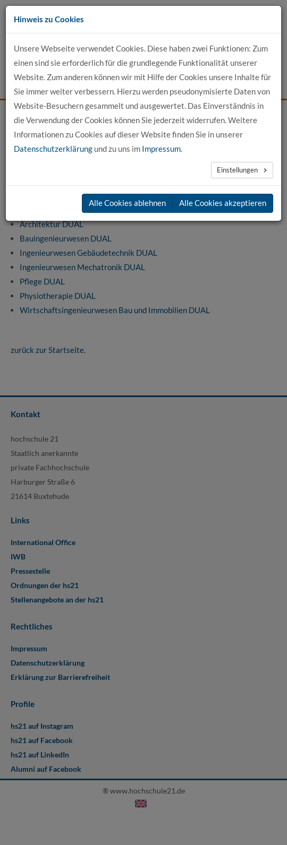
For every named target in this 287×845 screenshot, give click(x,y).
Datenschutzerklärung (53, 148)
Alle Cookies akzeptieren (222, 203)
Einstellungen (238, 170)
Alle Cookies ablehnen (127, 203)
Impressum (161, 148)
